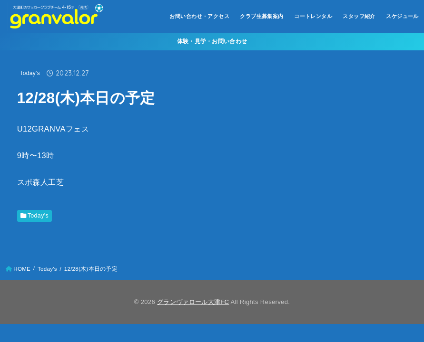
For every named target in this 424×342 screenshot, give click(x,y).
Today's (30, 73)
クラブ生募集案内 (261, 16)
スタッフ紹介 (359, 16)
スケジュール (402, 16)
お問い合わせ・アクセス (199, 16)
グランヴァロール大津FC (193, 301)
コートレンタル (313, 16)
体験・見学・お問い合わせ (212, 41)
